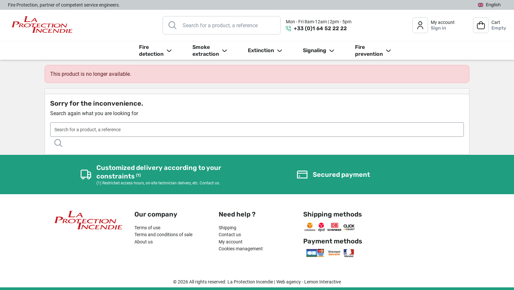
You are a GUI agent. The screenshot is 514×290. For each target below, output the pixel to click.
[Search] (222, 25)
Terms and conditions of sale (163, 234)
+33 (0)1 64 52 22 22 (320, 28)
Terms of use (147, 227)
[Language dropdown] (489, 5)
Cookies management (241, 248)
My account (231, 241)
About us (143, 241)
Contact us (230, 234)
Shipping (227, 227)
